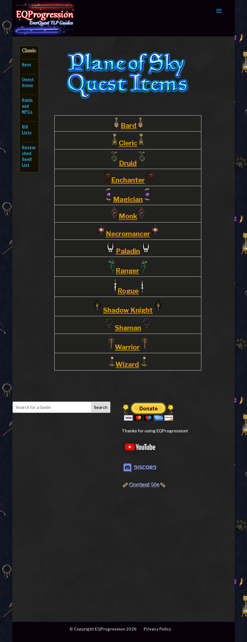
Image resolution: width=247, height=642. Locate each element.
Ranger (127, 271)
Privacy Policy (157, 629)
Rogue (128, 291)
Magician (128, 199)
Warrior (127, 347)
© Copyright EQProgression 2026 (103, 629)
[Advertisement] (60, 544)
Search (100, 407)
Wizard (127, 364)
